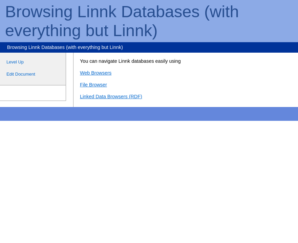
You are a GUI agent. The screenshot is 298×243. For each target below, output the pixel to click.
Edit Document (20, 74)
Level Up (15, 61)
